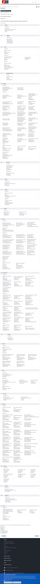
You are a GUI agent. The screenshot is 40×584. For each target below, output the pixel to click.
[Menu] (35, 2)
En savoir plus (10, 579)
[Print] (36, 7)
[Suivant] (37, 536)
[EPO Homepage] (5, 2)
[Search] (33, 2)
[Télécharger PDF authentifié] (6, 11)
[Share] (38, 7)
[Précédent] (3, 536)
